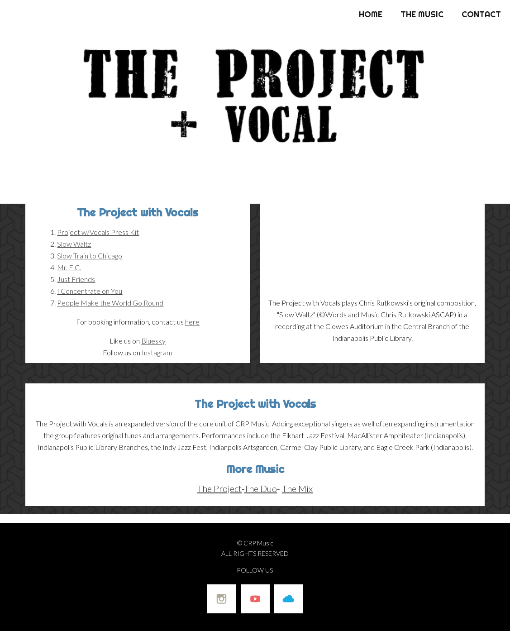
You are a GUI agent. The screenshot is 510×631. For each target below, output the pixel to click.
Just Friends (76, 279)
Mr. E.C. (69, 267)
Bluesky (153, 340)
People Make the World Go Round (110, 302)
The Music (421, 14)
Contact (481, 14)
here (192, 321)
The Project (219, 488)
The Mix (297, 488)
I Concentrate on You (89, 291)
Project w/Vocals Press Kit (98, 232)
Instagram (157, 352)
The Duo (260, 488)
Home (370, 14)
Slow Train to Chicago (89, 255)
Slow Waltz (74, 243)
